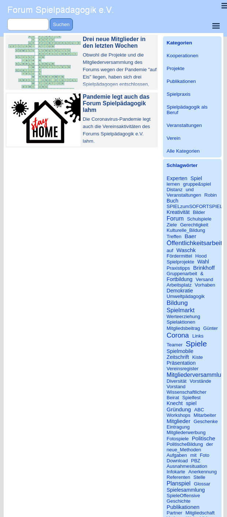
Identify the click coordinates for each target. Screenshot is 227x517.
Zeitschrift (178, 357)
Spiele (196, 343)
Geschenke (206, 421)
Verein (174, 138)
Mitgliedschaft (200, 513)
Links (197, 336)
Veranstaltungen (184, 125)
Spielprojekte (180, 262)
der (209, 444)
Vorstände (200, 381)
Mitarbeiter (205, 415)
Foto (204, 455)
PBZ (195, 460)
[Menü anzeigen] (216, 25)
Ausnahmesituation (187, 466)
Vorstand (176, 386)
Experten (177, 178)
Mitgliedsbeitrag (183, 328)
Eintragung (178, 427)
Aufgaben (177, 455)
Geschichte (178, 501)
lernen (173, 184)
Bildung (177, 302)
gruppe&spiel (197, 184)
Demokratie (180, 291)
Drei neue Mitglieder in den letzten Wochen (114, 42)
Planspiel (178, 483)
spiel (191, 403)
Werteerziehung (183, 316)
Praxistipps (178, 268)
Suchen (61, 24)
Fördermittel (179, 256)
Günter (210, 328)
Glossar (202, 484)
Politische (203, 438)
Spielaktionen (181, 322)
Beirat (173, 397)
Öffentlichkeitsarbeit (194, 243)
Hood (200, 256)
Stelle (199, 477)
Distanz (175, 189)
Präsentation (181, 363)
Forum (175, 218)
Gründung (179, 409)
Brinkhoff (204, 268)
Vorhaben (205, 285)
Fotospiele (178, 438)
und (190, 189)
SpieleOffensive (183, 495)
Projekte (176, 68)
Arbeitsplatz (179, 285)
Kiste (197, 357)
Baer (190, 236)
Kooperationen (182, 55)
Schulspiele (199, 219)
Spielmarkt (180, 310)
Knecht (175, 403)
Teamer (175, 344)
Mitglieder (178, 421)
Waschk (186, 250)
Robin (210, 195)
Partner (174, 513)
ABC (199, 409)
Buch (172, 201)
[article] (81, 62)
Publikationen (181, 81)
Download (177, 460)
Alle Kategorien (183, 151)
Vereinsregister (182, 368)
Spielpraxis (178, 94)
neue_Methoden (184, 449)
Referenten (178, 477)
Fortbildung (180, 279)
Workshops (178, 415)
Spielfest (191, 397)
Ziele (172, 224)
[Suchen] (28, 24)
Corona (178, 335)
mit (193, 455)
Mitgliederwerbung (186, 432)
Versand (204, 279)
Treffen (174, 236)
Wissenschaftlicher (186, 392)
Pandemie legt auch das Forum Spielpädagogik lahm (116, 103)
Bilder (199, 212)
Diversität (176, 381)
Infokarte (176, 471)
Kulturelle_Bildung (186, 230)
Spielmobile (180, 351)
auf (170, 250)
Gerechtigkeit (194, 224)
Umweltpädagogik (186, 296)
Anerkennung (202, 471)
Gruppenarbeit (182, 273)
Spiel (196, 178)
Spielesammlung (186, 490)
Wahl (203, 262)
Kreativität (178, 212)
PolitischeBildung (185, 444)
